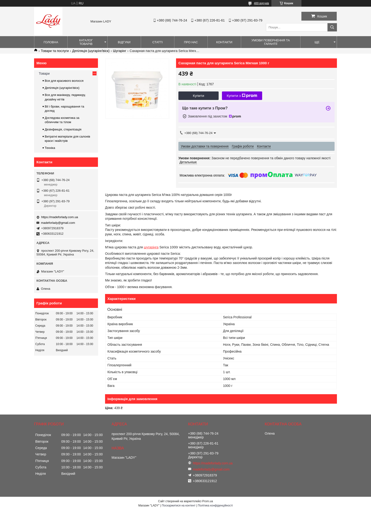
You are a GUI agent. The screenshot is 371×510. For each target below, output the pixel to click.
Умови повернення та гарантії (271, 42)
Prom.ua (207, 501)
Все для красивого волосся (64, 80)
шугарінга (151, 247)
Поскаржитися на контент (178, 505)
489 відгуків (261, 3)
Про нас (191, 42)
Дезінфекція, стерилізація (63, 129)
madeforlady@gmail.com (58, 223)
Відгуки (124, 42)
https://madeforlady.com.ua (59, 217)
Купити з (242, 96)
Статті (157, 42)
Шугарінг (119, 51)
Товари (44, 73)
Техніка (50, 148)
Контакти (224, 42)
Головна (51, 42)
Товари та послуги (55, 51)
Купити (198, 96)
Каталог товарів (86, 42)
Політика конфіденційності (215, 505)
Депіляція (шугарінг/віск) (91, 51)
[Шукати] (332, 27)
